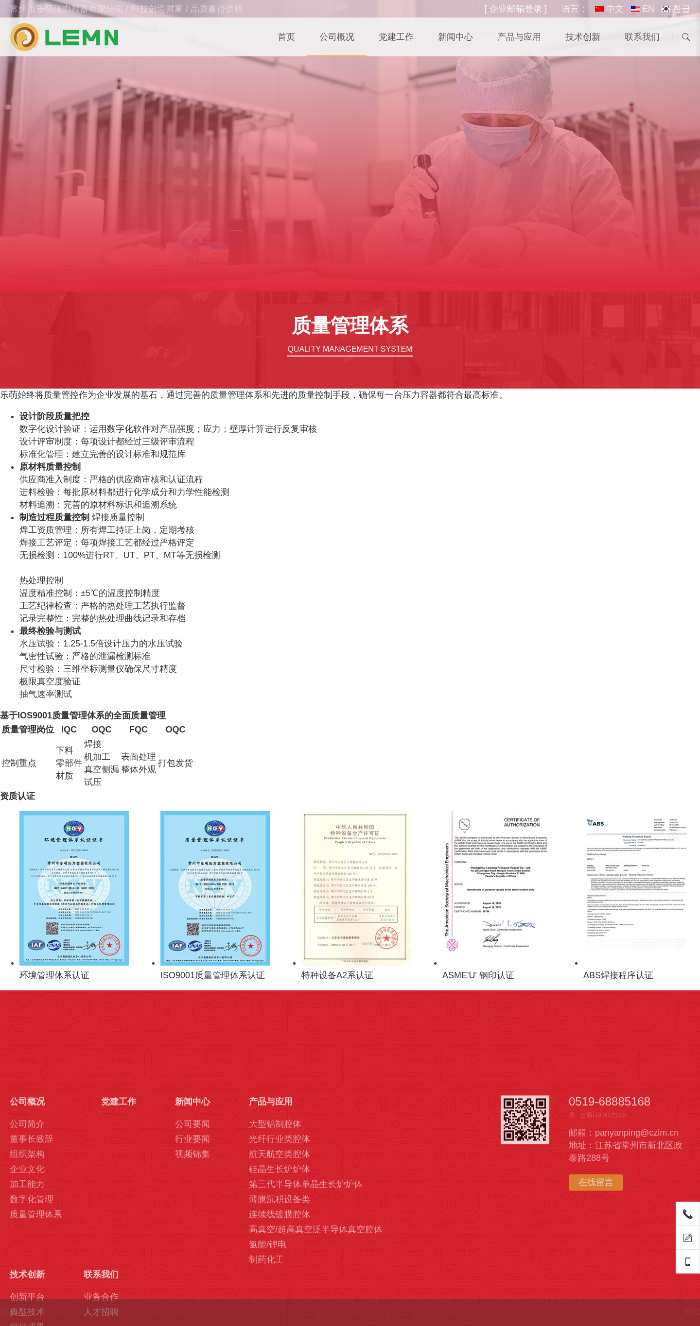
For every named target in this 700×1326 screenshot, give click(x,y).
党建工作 (396, 37)
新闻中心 (455, 37)
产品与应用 (519, 37)
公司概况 (336, 37)
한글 (676, 9)
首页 (286, 37)
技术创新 (582, 37)
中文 (609, 9)
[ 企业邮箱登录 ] (516, 9)
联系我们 (642, 37)
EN (642, 9)
